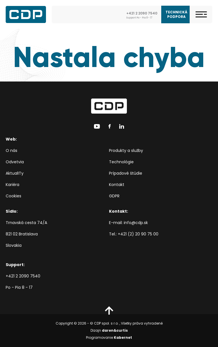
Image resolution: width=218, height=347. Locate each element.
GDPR (114, 196)
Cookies (13, 196)
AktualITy (15, 173)
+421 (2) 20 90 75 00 (138, 234)
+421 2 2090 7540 (23, 276)
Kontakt (116, 184)
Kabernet (123, 337)
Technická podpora (176, 14)
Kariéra (12, 184)
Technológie (121, 162)
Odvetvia (15, 162)
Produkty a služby (126, 150)
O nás (11, 150)
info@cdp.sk (136, 222)
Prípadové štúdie (125, 173)
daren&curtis (115, 330)
